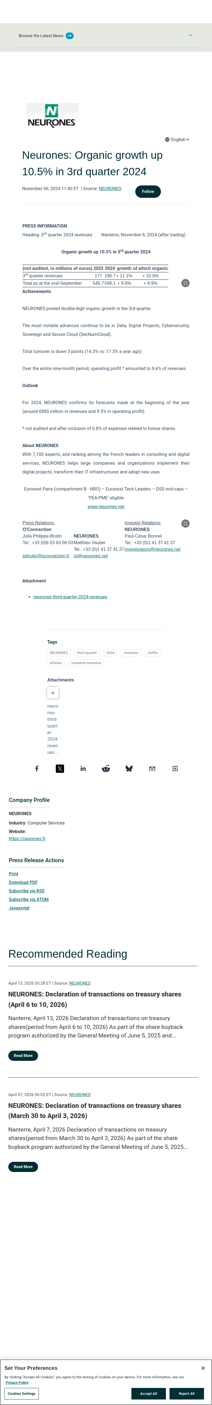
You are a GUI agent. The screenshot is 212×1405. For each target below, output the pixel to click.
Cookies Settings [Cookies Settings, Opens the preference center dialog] (22, 1395)
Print (13, 874)
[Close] (203, 1370)
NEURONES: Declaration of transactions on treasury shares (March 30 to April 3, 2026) (94, 1111)
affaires (56, 663)
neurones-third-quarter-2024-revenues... (53, 729)
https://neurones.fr (27, 838)
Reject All (187, 1395)
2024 (110, 653)
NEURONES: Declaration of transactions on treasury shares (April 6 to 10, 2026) (94, 999)
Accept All (148, 1395)
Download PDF (23, 882)
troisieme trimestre (86, 663)
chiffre (153, 653)
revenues (131, 653)
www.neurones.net (106, 506)
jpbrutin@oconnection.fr (46, 556)
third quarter (87, 653)
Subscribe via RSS (27, 891)
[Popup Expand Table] (185, 283)
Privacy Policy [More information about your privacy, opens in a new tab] (17, 1384)
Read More (23, 1055)
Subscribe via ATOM (29, 899)
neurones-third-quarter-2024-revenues (70, 596)
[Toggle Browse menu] (190, 35)
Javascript (19, 908)
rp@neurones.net (91, 556)
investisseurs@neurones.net (153, 549)
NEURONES (110, 188)
